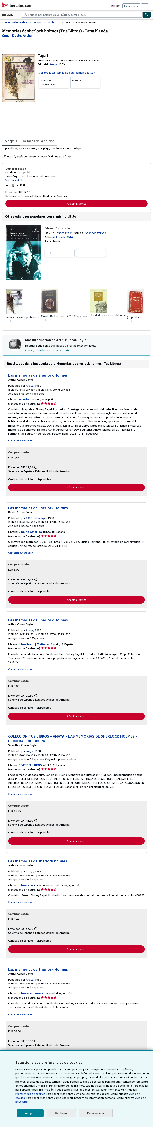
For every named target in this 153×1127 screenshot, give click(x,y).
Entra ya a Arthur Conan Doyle (47, 351)
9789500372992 (96, 233)
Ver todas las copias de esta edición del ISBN (67, 72)
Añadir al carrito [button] (76, 203)
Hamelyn (25, 399)
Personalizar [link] (95, 1113)
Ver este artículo (14, 180)
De (54, 82)
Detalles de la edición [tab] (38, 140)
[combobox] (82, 15)
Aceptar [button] (30, 1113)
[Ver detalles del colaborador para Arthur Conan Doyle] (17, 35)
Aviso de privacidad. (99, 1101)
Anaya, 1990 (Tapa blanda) (23, 317)
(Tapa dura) (135, 317)
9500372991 (65, 233)
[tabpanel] (75, 152)
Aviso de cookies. (101, 1097)
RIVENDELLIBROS (31, 762)
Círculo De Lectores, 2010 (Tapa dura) (65, 316)
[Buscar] (147, 15)
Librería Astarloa (30, 532)
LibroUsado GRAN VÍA (34, 994)
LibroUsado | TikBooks (34, 645)
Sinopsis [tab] (11, 140)
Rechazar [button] (61, 1113)
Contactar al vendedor (20, 440)
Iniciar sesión (132, 5)
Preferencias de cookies (127, 1093)
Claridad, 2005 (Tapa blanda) (108, 315)
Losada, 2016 (64, 237)
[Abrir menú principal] (9, 15)
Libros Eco (26, 886)
